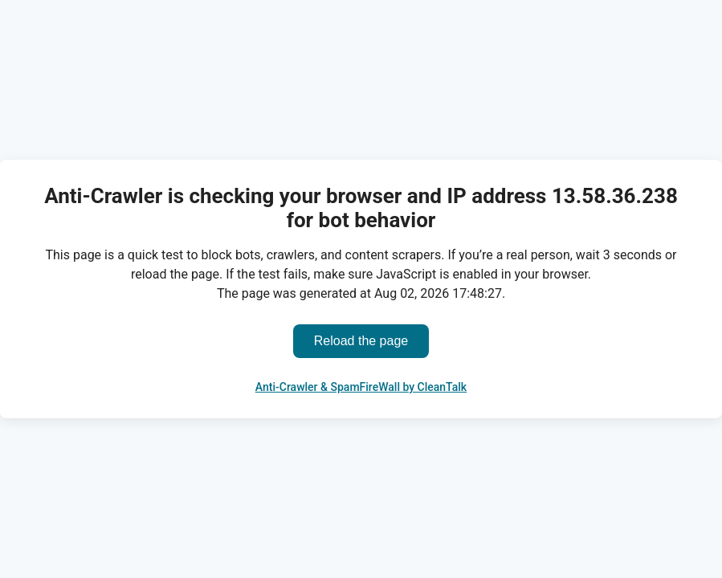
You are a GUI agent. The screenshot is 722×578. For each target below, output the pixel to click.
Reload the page (361, 341)
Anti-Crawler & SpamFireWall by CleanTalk (361, 387)
